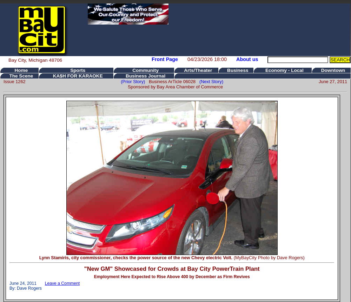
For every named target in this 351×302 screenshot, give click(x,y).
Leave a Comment (62, 283)
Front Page (165, 59)
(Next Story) (210, 81)
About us (247, 59)
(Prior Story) (135, 81)
